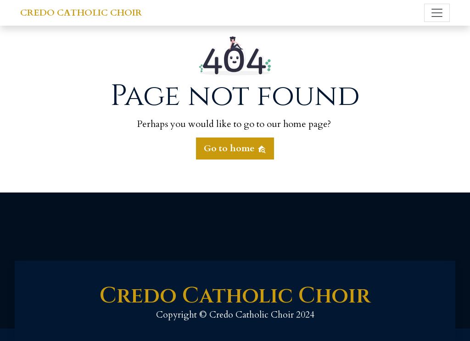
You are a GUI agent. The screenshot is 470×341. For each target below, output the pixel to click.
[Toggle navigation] (437, 13)
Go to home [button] (235, 148)
